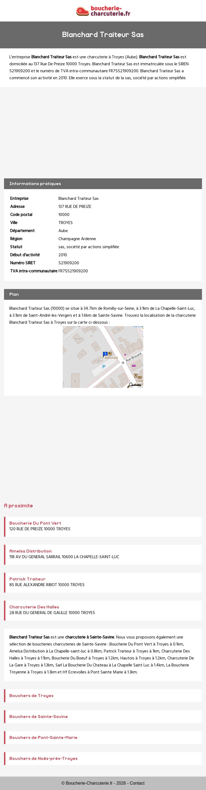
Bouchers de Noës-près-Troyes (43, 758)
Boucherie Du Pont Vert (35, 523)
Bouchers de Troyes (31, 696)
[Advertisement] (103, 132)
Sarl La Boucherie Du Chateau (82, 665)
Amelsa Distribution (30, 551)
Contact (137, 783)
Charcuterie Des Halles (34, 607)
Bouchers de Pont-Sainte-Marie (43, 737)
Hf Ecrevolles (74, 672)
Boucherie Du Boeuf (69, 658)
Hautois (127, 658)
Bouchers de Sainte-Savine (38, 717)
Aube (131, 57)
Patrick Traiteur (27, 579)
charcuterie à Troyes (105, 57)
